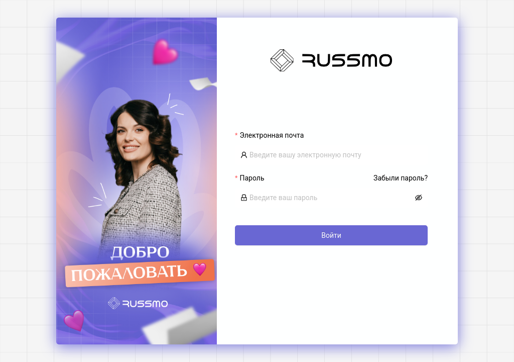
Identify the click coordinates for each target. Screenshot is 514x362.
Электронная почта (271, 135)
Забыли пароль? (400, 178)
